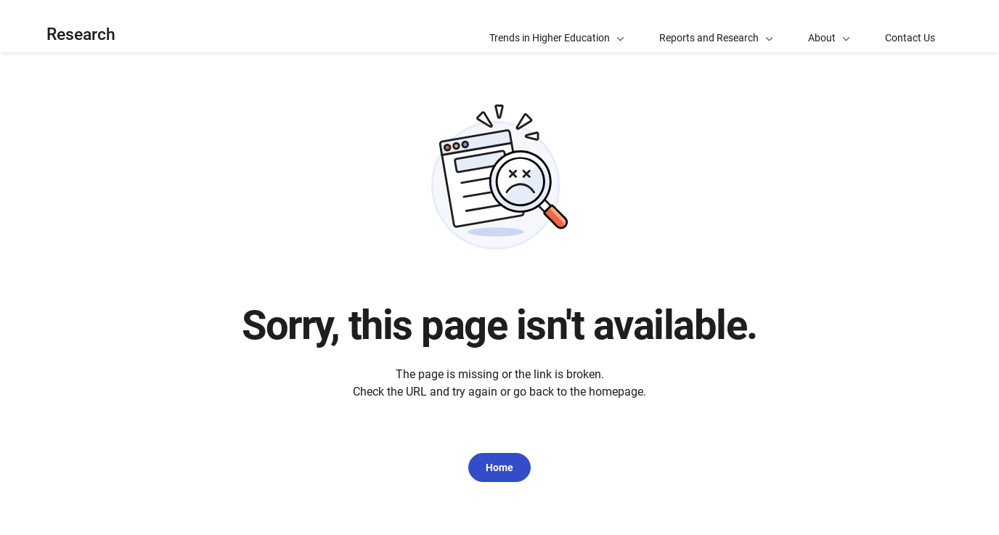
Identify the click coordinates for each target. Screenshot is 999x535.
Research (80, 34)
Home (499, 467)
